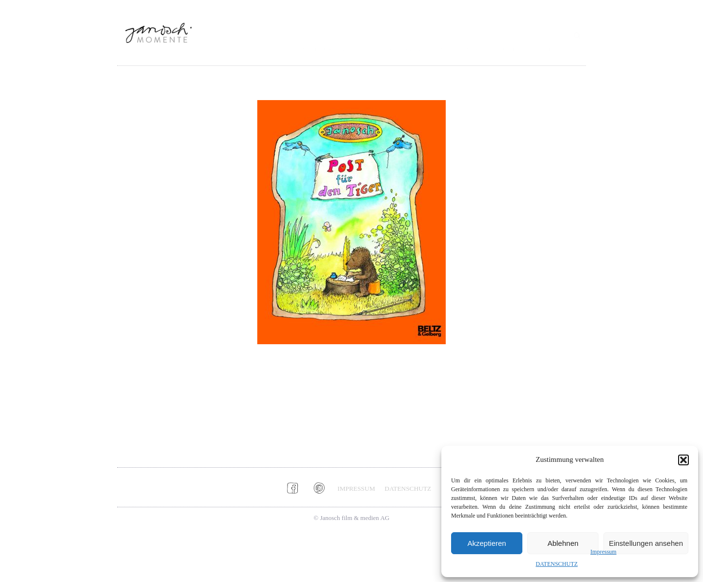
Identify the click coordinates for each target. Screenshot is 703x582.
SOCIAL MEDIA (461, 49)
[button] (683, 460)
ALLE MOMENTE (327, 49)
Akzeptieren (486, 543)
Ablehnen (562, 543)
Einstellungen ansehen (646, 543)
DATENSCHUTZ (557, 564)
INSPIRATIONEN (396, 49)
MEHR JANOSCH (527, 49)
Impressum (603, 551)
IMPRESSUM (356, 488)
